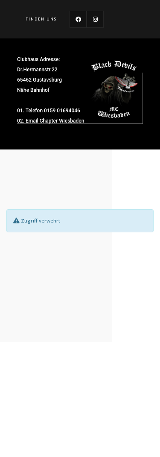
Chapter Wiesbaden (62, 121)
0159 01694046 (62, 111)
